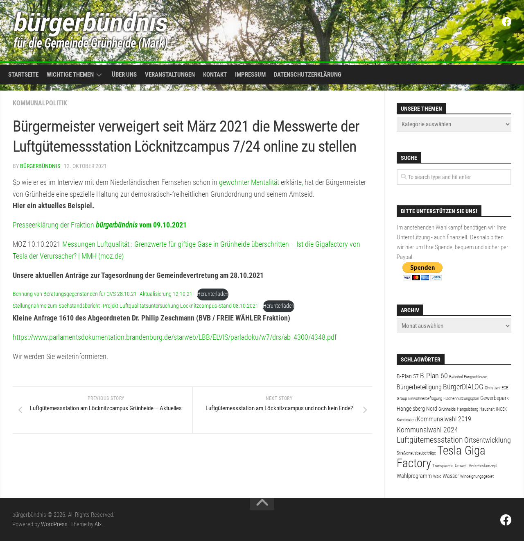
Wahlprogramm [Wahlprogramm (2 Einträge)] (414, 476)
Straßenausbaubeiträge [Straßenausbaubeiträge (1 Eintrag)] (416, 453)
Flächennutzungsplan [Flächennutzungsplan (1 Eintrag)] (461, 398)
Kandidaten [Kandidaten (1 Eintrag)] (406, 420)
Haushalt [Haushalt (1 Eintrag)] (487, 409)
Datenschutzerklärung (307, 74)
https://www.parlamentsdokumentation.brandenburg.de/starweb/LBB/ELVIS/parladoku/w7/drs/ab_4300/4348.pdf (175, 337)
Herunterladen (212, 294)
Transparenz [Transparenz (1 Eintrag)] (443, 465)
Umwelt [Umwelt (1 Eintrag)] (461, 465)
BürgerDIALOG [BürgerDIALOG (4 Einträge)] (463, 386)
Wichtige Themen (70, 74)
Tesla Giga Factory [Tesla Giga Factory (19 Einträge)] (441, 456)
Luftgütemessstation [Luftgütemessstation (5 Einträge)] (430, 440)
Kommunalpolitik (40, 103)
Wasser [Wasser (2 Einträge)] (451, 476)
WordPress (54, 524)
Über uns (124, 74)
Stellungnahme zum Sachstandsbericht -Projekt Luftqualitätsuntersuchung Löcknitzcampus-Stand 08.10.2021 (135, 305)
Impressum (250, 74)
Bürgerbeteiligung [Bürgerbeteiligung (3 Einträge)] (419, 387)
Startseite (23, 74)
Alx (98, 524)
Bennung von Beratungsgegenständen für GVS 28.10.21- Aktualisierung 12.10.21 (102, 294)
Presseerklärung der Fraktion (100, 224)
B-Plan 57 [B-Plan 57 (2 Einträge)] (408, 376)
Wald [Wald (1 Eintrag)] (437, 476)
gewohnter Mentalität (249, 182)
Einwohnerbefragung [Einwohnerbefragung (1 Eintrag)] (425, 398)
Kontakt (215, 74)
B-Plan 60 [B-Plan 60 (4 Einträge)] (434, 375)
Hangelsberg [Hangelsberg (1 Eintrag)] (467, 409)
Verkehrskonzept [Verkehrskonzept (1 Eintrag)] (483, 465)
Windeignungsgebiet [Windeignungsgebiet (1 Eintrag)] (477, 476)
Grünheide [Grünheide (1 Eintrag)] (447, 409)
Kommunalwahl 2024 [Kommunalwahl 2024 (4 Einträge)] (427, 429)
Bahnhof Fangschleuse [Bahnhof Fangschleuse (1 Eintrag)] (468, 377)
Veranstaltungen (170, 74)
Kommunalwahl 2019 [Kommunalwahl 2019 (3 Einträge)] (444, 419)
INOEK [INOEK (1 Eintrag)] (501, 409)
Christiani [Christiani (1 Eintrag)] (492, 388)
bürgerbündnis (40, 166)
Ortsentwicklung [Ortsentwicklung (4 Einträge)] (487, 440)
